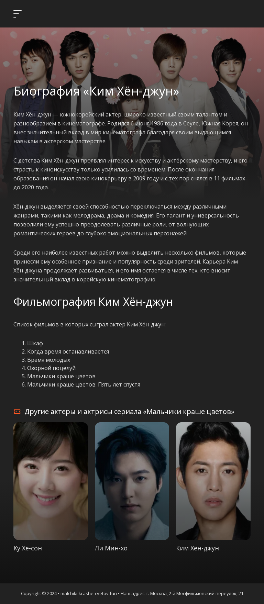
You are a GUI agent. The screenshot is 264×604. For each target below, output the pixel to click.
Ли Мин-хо (111, 548)
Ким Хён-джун (197, 548)
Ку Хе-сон (27, 548)
